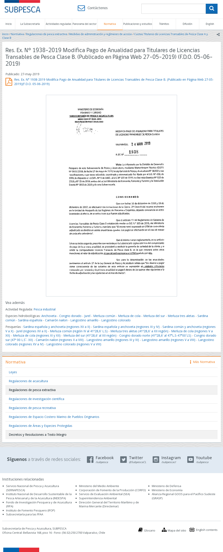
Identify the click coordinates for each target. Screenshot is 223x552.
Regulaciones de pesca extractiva (46, 34)
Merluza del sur (154, 316)
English (210, 24)
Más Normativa (202, 362)
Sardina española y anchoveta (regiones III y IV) (126, 327)
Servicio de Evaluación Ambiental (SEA (104, 494)
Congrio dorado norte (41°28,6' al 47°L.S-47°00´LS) (155, 335)
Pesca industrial (45, 309)
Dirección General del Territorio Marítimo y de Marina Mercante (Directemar (109, 504)
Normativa (110, 24)
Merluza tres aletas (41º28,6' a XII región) (139, 331)
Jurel (87, 316)
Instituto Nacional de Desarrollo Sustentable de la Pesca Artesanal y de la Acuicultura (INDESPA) (39, 496)
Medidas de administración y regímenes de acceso (100, 34)
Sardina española (30, 320)
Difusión (187, 24)
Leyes (13, 372)
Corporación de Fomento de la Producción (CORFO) (112, 490)
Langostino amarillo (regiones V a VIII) (168, 340)
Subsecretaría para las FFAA (24, 514)
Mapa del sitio (177, 530)
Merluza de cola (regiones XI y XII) (37, 335)
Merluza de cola (129, 316)
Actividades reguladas (58, 24)
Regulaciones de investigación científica (36, 399)
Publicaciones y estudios (137, 24)
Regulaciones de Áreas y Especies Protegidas (40, 426)
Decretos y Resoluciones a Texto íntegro (37, 435)
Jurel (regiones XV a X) (31, 331)
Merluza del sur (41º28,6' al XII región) (90, 335)
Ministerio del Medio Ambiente (99, 486)
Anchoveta (48, 316)
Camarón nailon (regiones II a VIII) (60, 340)
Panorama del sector (84, 24)
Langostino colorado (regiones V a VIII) (73, 344)
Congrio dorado (70, 316)
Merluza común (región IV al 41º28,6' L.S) (79, 331)
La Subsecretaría (30, 24)
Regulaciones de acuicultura (28, 381)
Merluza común (104, 316)
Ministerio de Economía (167, 490)
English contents (207, 530)
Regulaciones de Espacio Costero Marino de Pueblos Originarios (54, 417)
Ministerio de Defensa (166, 486)
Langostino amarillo (84, 320)
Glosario (149, 530)
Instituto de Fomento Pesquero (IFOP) (30, 510)
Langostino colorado (116, 320)
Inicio (8, 24)
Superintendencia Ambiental (98, 498)
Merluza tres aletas (181, 316)
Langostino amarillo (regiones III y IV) (112, 340)
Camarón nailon (56, 320)
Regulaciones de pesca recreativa (32, 408)
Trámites (164, 24)
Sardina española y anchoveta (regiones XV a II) (56, 327)
